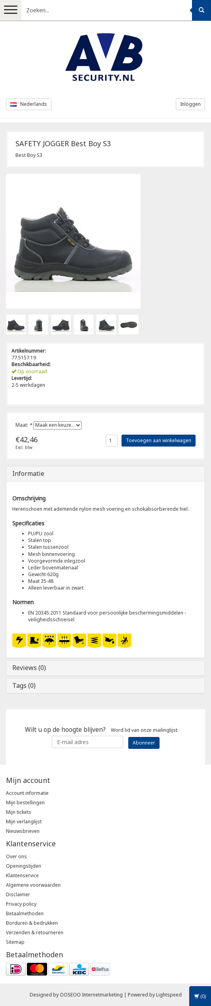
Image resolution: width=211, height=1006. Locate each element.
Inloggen (190, 104)
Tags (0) (24, 685)
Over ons (16, 856)
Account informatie (27, 793)
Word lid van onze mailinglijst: (102, 729)
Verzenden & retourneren (34, 932)
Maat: (23, 425)
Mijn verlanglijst (24, 821)
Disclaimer (18, 894)
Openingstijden (23, 866)
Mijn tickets (18, 812)
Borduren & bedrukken (32, 923)
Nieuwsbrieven (23, 831)
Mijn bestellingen (25, 802)
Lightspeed (169, 994)
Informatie (28, 473)
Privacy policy (21, 904)
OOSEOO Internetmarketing (91, 994)
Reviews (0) (29, 667)
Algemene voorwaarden (33, 885)
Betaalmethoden (25, 913)
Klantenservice (22, 875)
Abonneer (144, 742)
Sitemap (15, 942)
